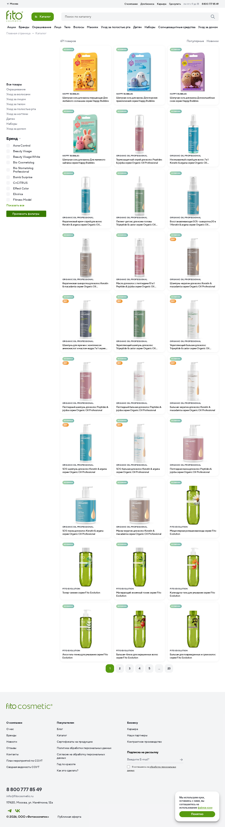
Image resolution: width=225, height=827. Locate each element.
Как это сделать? (67, 770)
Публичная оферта (69, 817)
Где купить (175, 4)
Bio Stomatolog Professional (23, 169)
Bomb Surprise (22, 177)
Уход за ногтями (17, 114)
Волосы (78, 27)
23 (169, 668)
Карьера (161, 4)
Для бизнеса (147, 4)
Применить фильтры (26, 214)
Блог (60, 729)
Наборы (149, 27)
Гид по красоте (66, 764)
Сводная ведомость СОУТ (22, 767)
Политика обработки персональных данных (84, 748)
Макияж (92, 27)
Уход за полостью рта (115, 27)
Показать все (15, 205)
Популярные (195, 41)
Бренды (24, 27)
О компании (131, 4)
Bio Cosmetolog (23, 162)
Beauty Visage (22, 151)
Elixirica (18, 194)
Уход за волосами (18, 94)
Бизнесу (132, 723)
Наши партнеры (137, 735)
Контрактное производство (144, 742)
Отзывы (11, 748)
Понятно (197, 814)
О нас (10, 729)
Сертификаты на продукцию (75, 742)
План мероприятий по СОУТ (24, 761)
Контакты (12, 754)
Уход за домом (208, 27)
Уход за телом (15, 104)
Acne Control (21, 145)
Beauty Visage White (26, 157)
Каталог (62, 735)
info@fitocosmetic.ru (19, 796)
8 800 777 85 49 (210, 4)
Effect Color (21, 188)
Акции (11, 27)
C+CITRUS (20, 183)
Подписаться (181, 760)
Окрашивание (41, 27)
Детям (137, 27)
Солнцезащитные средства (176, 27)
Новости (11, 742)
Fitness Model (22, 200)
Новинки (213, 41)
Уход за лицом (16, 99)
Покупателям (65, 723)
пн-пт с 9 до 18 (191, 4)
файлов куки (205, 807)
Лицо (57, 27)
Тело (67, 27)
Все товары (14, 84)
